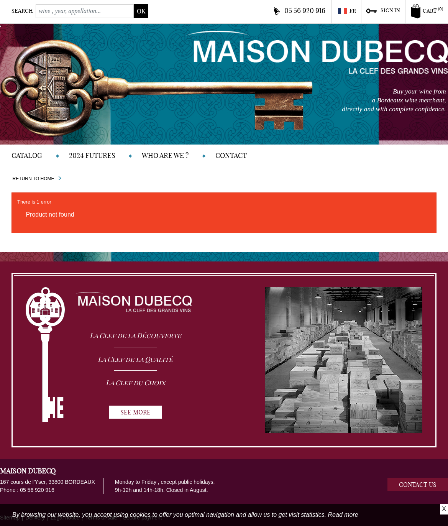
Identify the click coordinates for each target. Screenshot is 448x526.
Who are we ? (165, 155)
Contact (231, 155)
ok (141, 11)
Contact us (418, 484)
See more (135, 412)
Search (22, 10)
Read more (343, 514)
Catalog (26, 155)
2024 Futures (92, 155)
